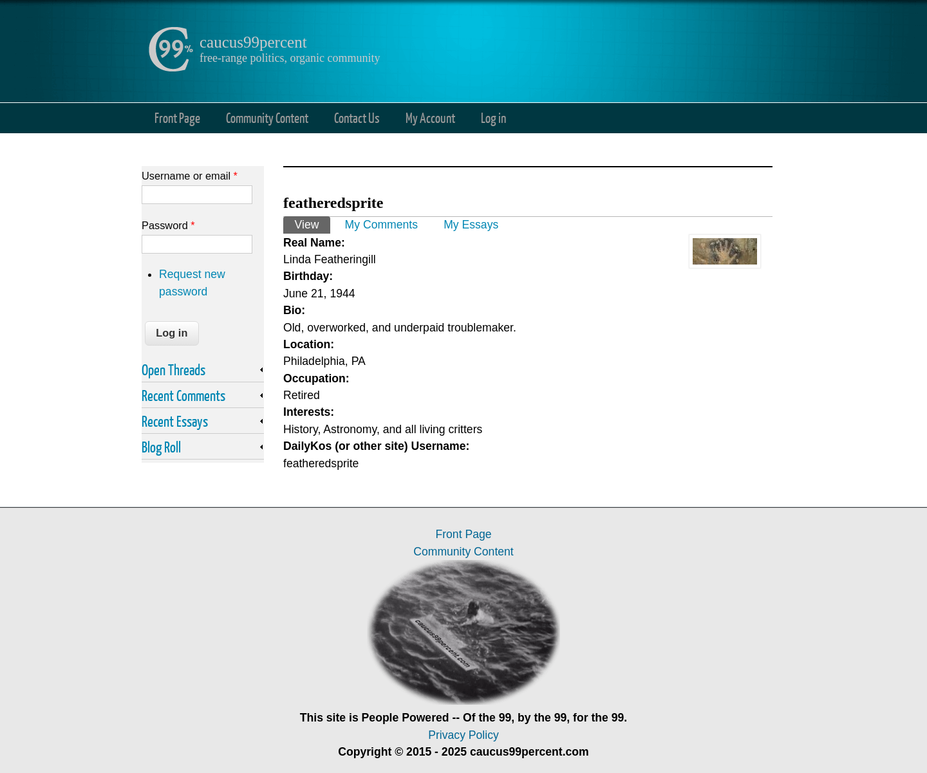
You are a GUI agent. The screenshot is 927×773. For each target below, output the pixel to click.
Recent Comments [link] (183, 395)
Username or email (190, 176)
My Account (430, 117)
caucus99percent (253, 42)
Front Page (177, 117)
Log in (493, 117)
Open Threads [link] (173, 369)
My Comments (381, 224)
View (312, 223)
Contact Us (357, 117)
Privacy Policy (463, 735)
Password (168, 225)
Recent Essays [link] (175, 421)
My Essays (471, 224)
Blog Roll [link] (161, 447)
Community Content (267, 117)
